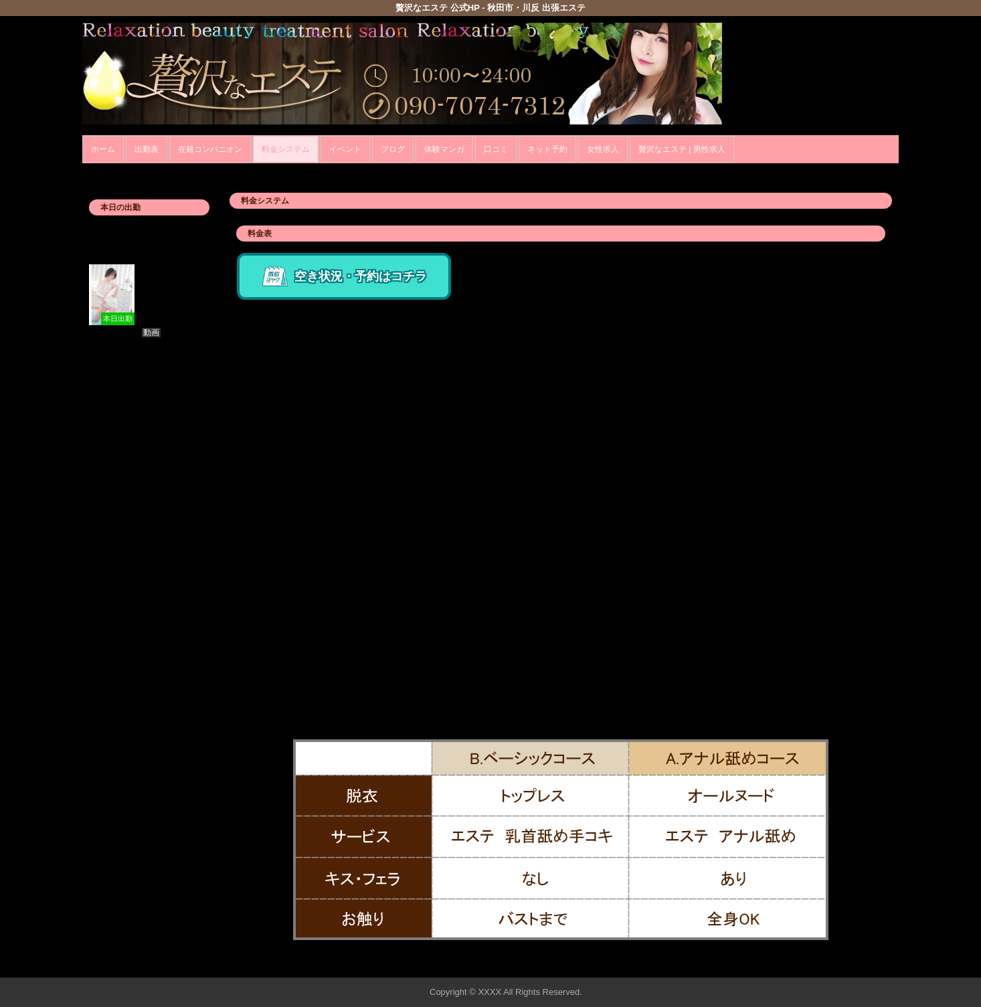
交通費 (251, 641)
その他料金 (260, 680)
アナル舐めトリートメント (293, 530)
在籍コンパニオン (210, 149)
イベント (345, 149)
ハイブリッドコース (279, 418)
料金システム (286, 149)
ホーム (103, 149)
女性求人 (603, 149)
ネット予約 (547, 149)
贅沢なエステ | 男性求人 (681, 149)
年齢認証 (103, 170)
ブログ (393, 149)
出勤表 (147, 149)
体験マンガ (444, 149)
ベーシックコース (274, 306)
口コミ (496, 149)
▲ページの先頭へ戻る (848, 965)
